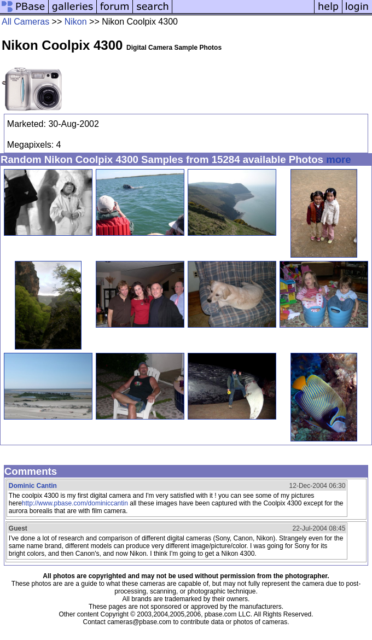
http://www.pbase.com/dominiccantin (75, 503)
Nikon (76, 21)
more (338, 159)
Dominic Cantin (33, 486)
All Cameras (25, 21)
